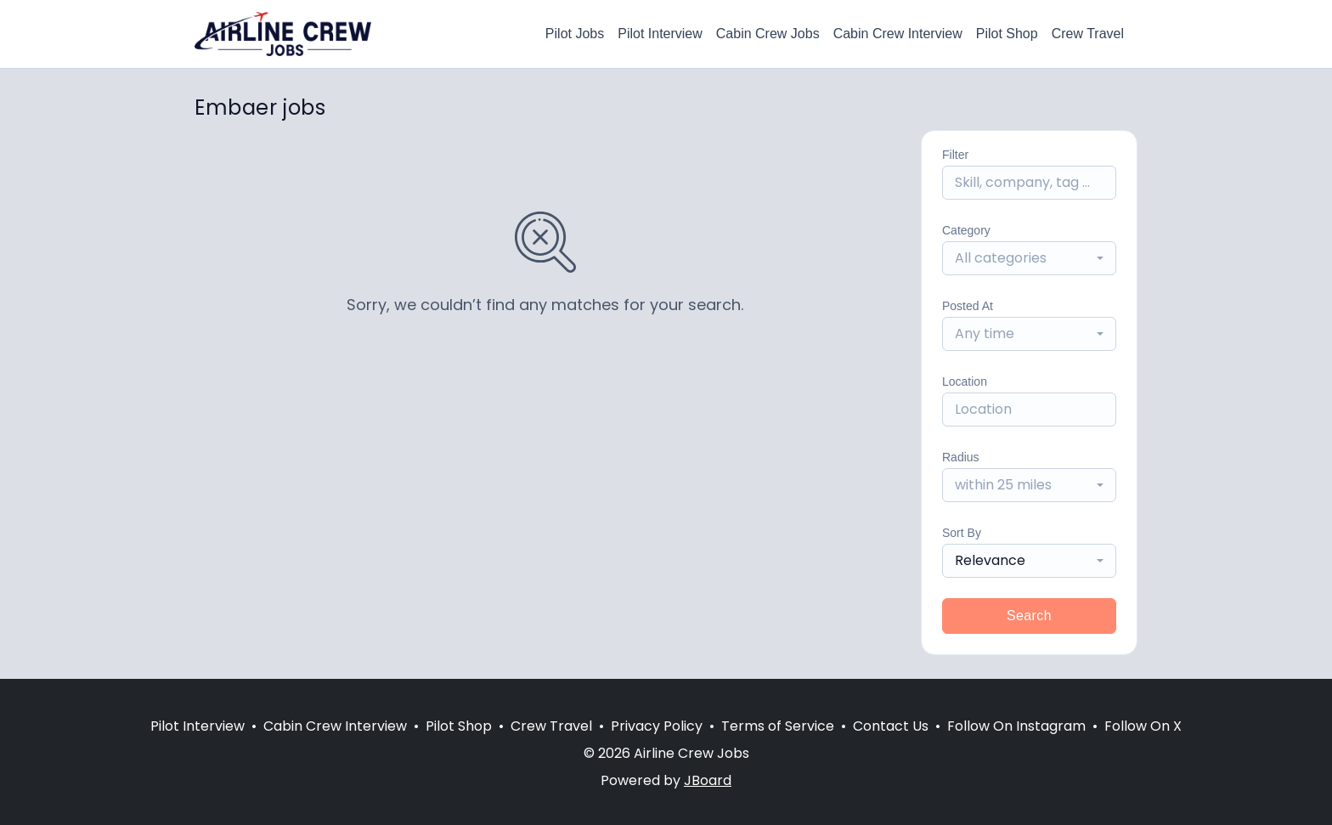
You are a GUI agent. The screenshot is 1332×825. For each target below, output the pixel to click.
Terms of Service (777, 726)
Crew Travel (1088, 33)
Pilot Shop (1007, 33)
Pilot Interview (660, 33)
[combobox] (1029, 258)
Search (1029, 615)
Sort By (961, 533)
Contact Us (890, 726)
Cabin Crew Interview (897, 33)
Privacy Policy (657, 726)
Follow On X (1143, 726)
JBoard (707, 780)
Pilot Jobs (574, 33)
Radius (960, 457)
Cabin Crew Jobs (768, 33)
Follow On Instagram (1016, 726)
